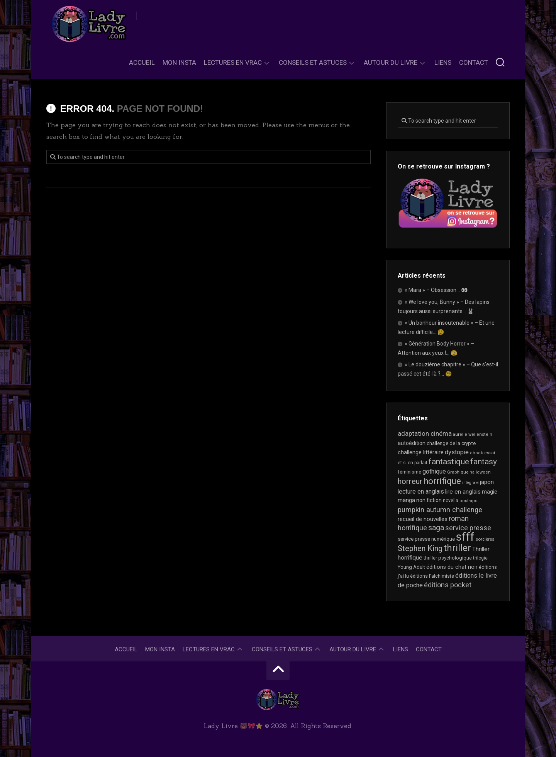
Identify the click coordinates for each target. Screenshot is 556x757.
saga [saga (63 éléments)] (436, 527)
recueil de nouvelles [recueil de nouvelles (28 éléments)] (423, 519)
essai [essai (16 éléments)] (489, 452)
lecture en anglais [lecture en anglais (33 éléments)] (421, 491)
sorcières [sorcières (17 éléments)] (485, 539)
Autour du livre (390, 62)
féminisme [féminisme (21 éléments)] (409, 472)
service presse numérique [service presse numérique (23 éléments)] (426, 539)
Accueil (142, 62)
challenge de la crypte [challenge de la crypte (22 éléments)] (451, 443)
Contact (473, 62)
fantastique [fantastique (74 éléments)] (449, 461)
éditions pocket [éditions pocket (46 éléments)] (447, 585)
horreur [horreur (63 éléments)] (410, 481)
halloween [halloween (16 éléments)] (480, 472)
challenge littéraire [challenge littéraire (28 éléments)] (421, 452)
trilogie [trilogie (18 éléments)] (480, 558)
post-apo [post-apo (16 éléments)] (468, 500)
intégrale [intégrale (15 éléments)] (470, 482)
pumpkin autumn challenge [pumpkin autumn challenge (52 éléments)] (440, 510)
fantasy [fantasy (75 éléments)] (483, 461)
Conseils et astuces (313, 62)
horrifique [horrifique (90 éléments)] (442, 481)
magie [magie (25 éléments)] (489, 492)
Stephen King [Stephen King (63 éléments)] (420, 548)
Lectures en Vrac (233, 62)
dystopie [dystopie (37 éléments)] (457, 452)
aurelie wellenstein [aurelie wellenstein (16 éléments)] (472, 434)
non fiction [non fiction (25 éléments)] (429, 500)
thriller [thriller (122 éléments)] (457, 548)
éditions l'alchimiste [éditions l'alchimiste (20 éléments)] (432, 576)
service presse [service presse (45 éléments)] (468, 528)
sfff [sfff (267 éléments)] (465, 536)
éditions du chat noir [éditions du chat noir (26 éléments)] (452, 567)
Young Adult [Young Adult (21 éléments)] (411, 567)
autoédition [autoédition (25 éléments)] (411, 443)
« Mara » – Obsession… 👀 (436, 290)
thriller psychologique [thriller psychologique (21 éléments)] (448, 558)
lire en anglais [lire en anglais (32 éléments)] (463, 491)
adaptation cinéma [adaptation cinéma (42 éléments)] (425, 433)
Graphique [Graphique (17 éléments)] (457, 472)
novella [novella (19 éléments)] (450, 500)
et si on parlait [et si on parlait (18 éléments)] (412, 462)
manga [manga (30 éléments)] (406, 500)
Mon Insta (179, 62)
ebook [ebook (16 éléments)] (476, 452)
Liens (442, 62)
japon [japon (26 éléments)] (487, 482)
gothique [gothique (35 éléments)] (434, 471)
